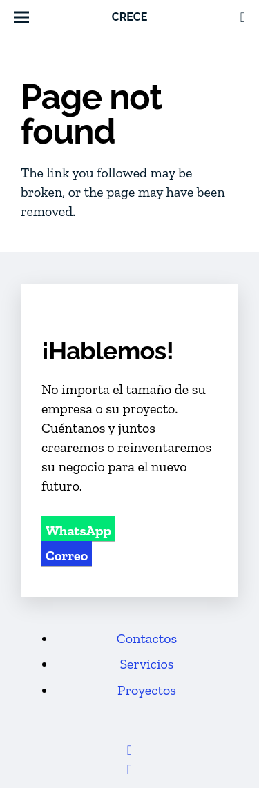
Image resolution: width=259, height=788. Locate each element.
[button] (21, 17)
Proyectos (146, 690)
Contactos (147, 638)
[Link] (242, 17)
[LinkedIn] (129, 769)
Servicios (146, 664)
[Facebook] (129, 750)
